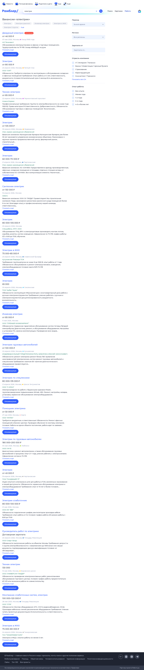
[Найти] (101, 11)
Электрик (7, 23)
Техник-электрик (11, 92)
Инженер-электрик (42, 23)
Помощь (25, 659)
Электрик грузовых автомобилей (19, 344)
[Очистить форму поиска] (96, 11)
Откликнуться (10, 54)
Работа (128, 11)
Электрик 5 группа (11, 27)
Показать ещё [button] (8, 50)
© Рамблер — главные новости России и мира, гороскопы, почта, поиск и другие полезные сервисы (44, 655)
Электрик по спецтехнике (16, 378)
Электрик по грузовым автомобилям (21, 439)
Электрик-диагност (23, 23)
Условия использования (54, 659)
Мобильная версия (12, 659)
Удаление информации (76, 659)
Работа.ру (135, 668)
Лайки (7, 662)
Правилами (75, 668)
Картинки (119, 11)
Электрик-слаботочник (14, 500)
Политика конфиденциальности (100, 659)
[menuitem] (7, 4)
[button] (35, 47)
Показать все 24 (79, 79)
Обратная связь (37, 659)
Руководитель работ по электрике (20, 531)
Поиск (110, 11)
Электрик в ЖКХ (60, 23)
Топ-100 (15, 662)
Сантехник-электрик (13, 186)
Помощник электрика (13, 408)
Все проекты (25, 662)
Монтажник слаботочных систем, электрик (25, 595)
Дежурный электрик (13, 33)
